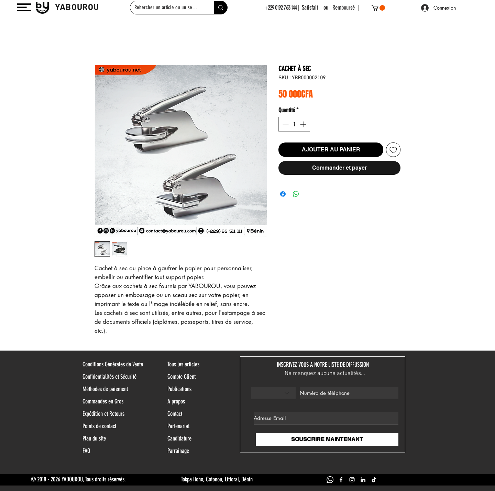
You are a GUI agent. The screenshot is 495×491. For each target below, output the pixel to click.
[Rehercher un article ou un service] (166, 7)
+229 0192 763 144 (280, 7)
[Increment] (303, 124)
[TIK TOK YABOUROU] (374, 479)
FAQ (86, 451)
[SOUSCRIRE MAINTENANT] (327, 439)
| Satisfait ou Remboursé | (328, 7)
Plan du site (94, 438)
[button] (24, 7)
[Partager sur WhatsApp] (296, 194)
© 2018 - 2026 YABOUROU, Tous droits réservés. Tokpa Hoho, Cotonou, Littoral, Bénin (142, 479)
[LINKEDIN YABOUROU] (363, 479)
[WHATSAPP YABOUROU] (330, 479)
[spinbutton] (294, 124)
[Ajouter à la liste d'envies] (393, 149)
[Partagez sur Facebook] (283, 194)
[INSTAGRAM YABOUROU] (352, 479)
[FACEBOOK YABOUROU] (341, 479)
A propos (176, 401)
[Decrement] (284, 124)
